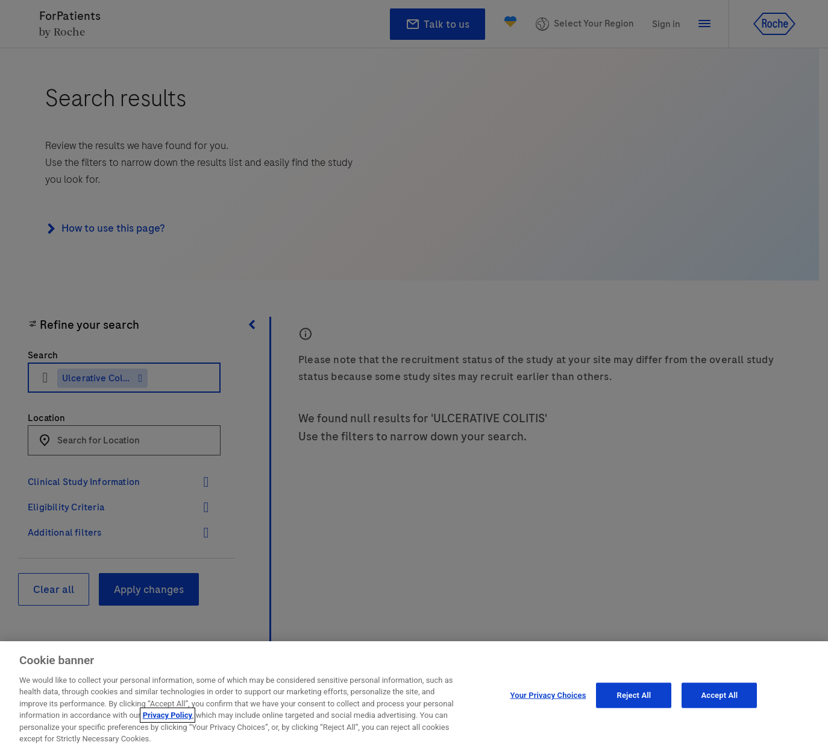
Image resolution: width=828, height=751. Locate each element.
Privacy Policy (167, 718)
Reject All (634, 697)
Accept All (719, 697)
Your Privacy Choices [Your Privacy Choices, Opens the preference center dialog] (548, 697)
